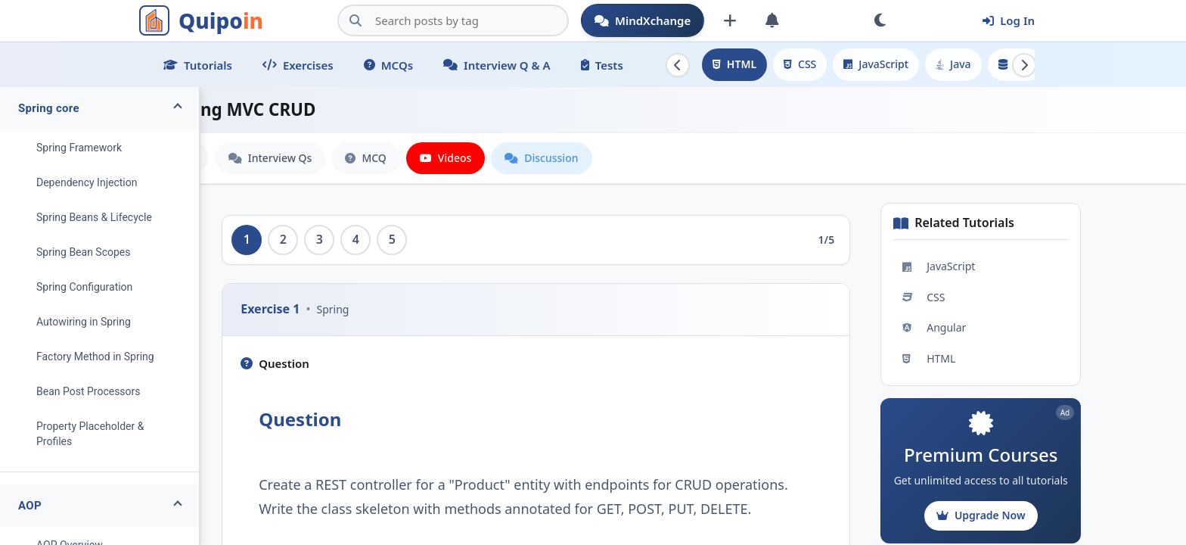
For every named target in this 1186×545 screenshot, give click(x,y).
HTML (734, 64)
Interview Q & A (497, 65)
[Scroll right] (1024, 65)
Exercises (298, 65)
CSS (800, 64)
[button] (99, 108)
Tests (602, 65)
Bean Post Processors (88, 391)
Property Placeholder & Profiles (90, 433)
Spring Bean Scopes (83, 252)
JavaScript (875, 64)
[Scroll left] (678, 65)
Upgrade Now (1028, 515)
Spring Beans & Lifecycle (94, 217)
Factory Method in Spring (95, 356)
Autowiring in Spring (83, 322)
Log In (1009, 20)
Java (953, 64)
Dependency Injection (86, 182)
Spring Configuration (84, 287)
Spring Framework (79, 148)
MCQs (388, 65)
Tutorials (197, 65)
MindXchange (643, 20)
